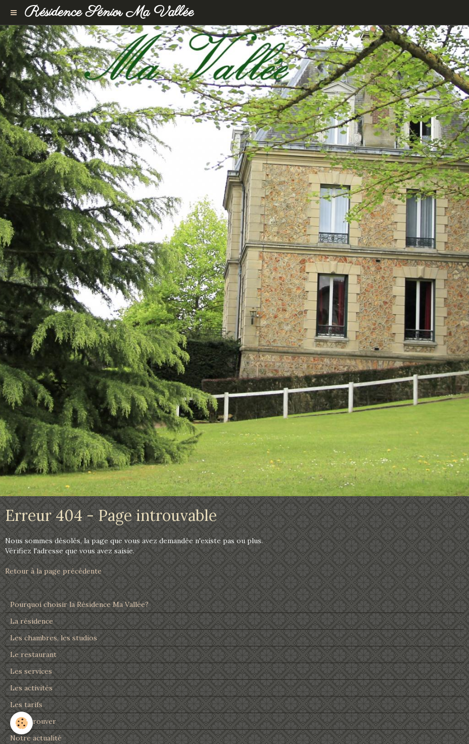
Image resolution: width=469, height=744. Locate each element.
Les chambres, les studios (53, 637)
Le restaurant (33, 654)
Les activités (31, 687)
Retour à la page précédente (53, 571)
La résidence (31, 621)
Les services (31, 671)
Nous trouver (33, 721)
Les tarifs (26, 704)
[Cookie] (21, 723)
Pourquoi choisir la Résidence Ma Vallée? (79, 604)
